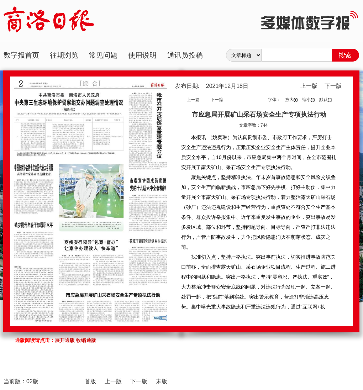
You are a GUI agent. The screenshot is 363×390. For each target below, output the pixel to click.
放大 (291, 99)
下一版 (333, 86)
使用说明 (142, 55)
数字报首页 (21, 55)
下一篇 (216, 99)
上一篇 (193, 99)
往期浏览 (64, 55)
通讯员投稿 (185, 55)
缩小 (308, 99)
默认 (325, 99)
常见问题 (103, 55)
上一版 (308, 86)
